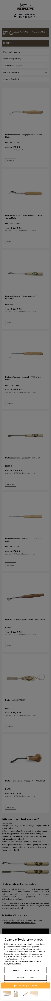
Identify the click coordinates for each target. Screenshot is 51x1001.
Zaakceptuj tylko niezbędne (25, 970)
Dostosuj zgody (25, 978)
